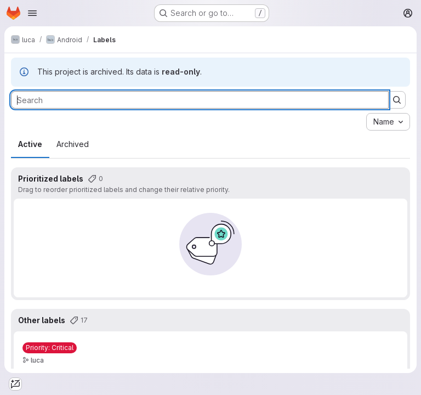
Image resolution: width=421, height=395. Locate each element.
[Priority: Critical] (49, 347)
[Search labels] (200, 100)
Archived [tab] (72, 144)
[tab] (15, 384)
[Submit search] (397, 100)
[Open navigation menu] (32, 13)
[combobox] (388, 122)
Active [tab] (30, 144)
